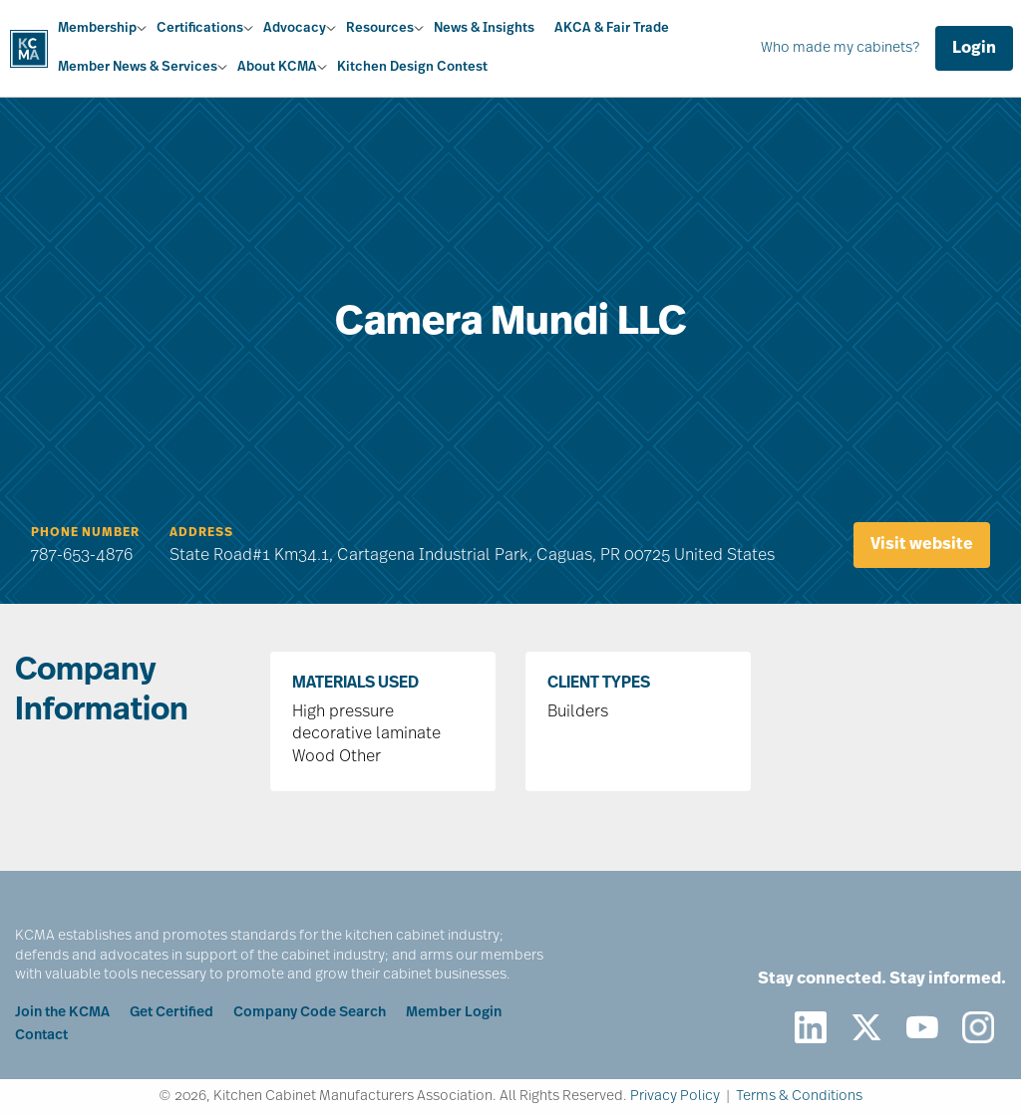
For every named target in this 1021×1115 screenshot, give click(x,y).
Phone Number (85, 533)
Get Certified (171, 1012)
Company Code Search (309, 1012)
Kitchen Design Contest (412, 67)
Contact (41, 1035)
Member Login (454, 1012)
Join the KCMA (62, 1012)
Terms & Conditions (799, 1096)
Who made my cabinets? (840, 48)
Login (974, 49)
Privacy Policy (675, 1096)
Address (201, 533)
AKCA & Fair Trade (611, 28)
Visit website (921, 545)
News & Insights (484, 28)
